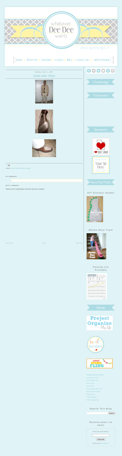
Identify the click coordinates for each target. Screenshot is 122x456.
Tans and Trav (44, 76)
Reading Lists (91, 394)
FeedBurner (105, 443)
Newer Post (9, 243)
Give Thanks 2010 (92, 377)
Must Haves (90, 386)
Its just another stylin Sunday (20, 168)
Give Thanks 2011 (92, 380)
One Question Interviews (94, 389)
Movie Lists (90, 383)
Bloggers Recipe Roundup (95, 375)
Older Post (79, 243)
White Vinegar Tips (93, 400)
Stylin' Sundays (91, 397)
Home (44, 243)
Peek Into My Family (93, 391)
